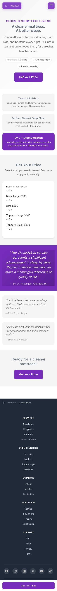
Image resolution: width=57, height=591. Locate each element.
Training (28, 519)
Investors (28, 469)
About (28, 484)
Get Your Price (28, 77)
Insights (28, 489)
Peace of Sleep (28, 439)
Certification (28, 524)
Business (28, 434)
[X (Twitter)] (33, 571)
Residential (28, 424)
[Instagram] (15, 571)
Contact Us (28, 494)
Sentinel (28, 508)
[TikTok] (50, 571)
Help (28, 543)
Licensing (28, 454)
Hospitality (28, 429)
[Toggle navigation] (51, 5)
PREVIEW (14, 6)
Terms (28, 553)
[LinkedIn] (24, 571)
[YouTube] (42, 571)
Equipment (28, 513)
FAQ (28, 538)
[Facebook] (6, 571)
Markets (28, 459)
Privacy (28, 548)
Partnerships (28, 464)
